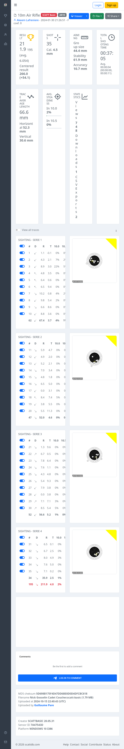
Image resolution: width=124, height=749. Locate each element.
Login (98, 5)
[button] (116, 231)
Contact (74, 744)
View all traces (30, 230)
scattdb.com (32, 744)
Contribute (95, 744)
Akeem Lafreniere (26, 20)
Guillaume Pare (44, 705)
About (115, 744)
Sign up (111, 5)
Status (107, 744)
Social (84, 744)
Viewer (77, 16)
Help (66, 744)
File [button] (96, 16)
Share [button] (112, 16)
